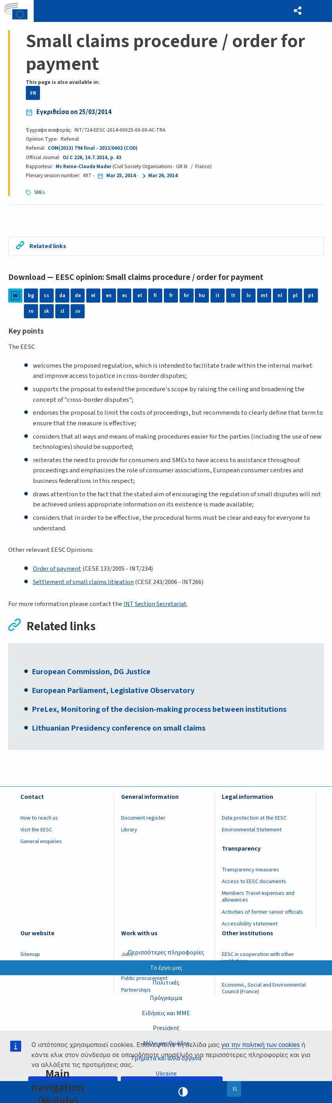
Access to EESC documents (254, 886)
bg (31, 296)
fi (155, 296)
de (77, 296)
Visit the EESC (36, 834)
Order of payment (57, 570)
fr (171, 296)
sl (62, 312)
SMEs (39, 192)
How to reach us (39, 822)
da (62, 296)
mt (264, 296)
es (124, 296)
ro (31, 312)
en (109, 296)
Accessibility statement (250, 928)
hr (186, 296)
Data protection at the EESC (254, 822)
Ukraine (166, 1073)
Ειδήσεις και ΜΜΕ (166, 1012)
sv (77, 312)
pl (295, 296)
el (93, 296)
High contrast (183, 1092)
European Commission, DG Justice (94, 674)
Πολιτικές (166, 981)
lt (233, 296)
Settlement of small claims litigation (85, 583)
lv (249, 296)
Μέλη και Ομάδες (166, 1042)
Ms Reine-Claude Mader (84, 166)
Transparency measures (250, 874)
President (166, 1027)
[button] (297, 11)
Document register (143, 822)
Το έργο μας (166, 966)
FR (33, 93)
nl (280, 296)
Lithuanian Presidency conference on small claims (122, 732)
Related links (49, 246)
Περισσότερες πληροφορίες (166, 951)
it (218, 296)
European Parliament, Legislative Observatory (118, 693)
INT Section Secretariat (157, 605)
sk (46, 312)
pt (311, 296)
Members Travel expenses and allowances (258, 901)
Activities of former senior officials (262, 916)
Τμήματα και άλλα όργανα (166, 1058)
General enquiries (41, 846)
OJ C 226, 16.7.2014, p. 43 (92, 157)
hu (202, 296)
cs (46, 296)
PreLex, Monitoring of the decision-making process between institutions (164, 713)
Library (129, 834)
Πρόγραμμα (166, 996)
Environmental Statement (251, 834)
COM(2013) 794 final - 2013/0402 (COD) (93, 148)
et (140, 296)
